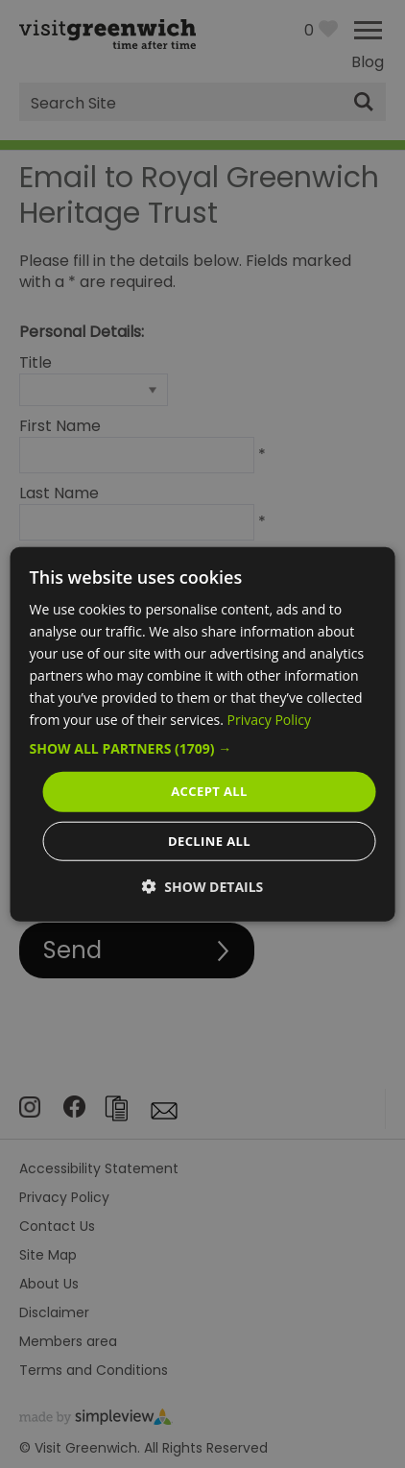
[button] (203, 749)
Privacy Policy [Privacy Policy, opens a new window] (269, 719)
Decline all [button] (209, 841)
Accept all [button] (209, 791)
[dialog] (203, 734)
